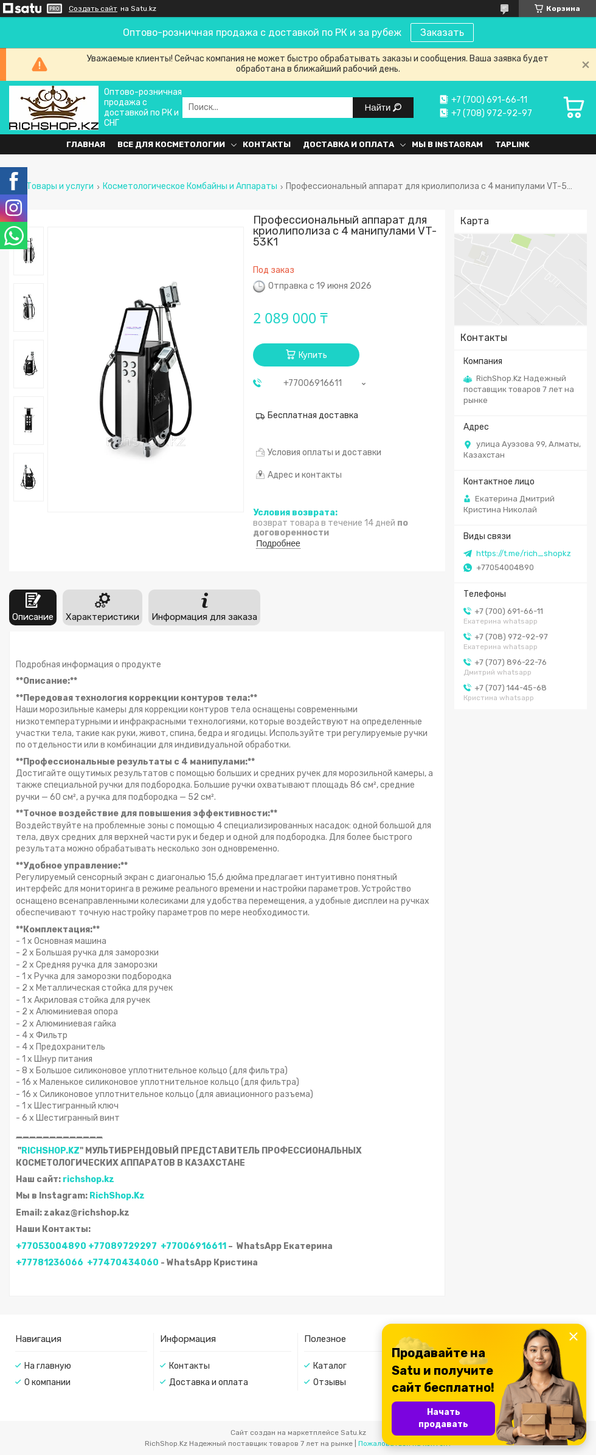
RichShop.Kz (117, 1196)
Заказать (442, 32)
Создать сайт (93, 8)
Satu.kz (353, 1432)
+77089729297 (122, 1246)
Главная (85, 144)
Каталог (330, 1366)
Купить (313, 355)
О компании (47, 1382)
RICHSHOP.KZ (50, 1151)
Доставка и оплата (348, 144)
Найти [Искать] (379, 107)
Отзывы (329, 1382)
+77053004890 (51, 1246)
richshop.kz (88, 1179)
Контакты (267, 144)
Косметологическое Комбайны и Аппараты (190, 186)
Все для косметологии (171, 144)
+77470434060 (123, 1262)
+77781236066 (49, 1262)
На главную (47, 1366)
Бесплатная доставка (313, 415)
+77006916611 (193, 1246)
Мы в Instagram (447, 144)
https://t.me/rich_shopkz (523, 553)
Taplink (512, 144)
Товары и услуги (60, 186)
